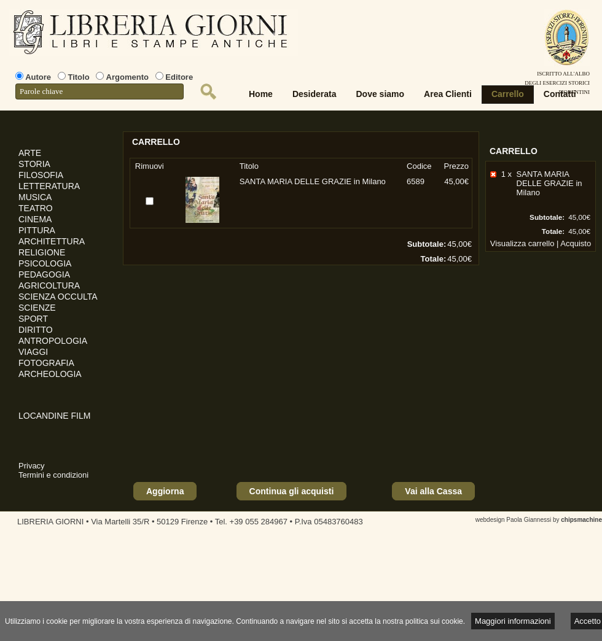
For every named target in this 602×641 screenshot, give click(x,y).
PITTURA (36, 230)
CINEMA (35, 219)
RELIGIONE (41, 252)
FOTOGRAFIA (46, 363)
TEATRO (35, 208)
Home (261, 94)
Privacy (31, 465)
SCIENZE (37, 308)
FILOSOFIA (40, 175)
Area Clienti (448, 94)
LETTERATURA (49, 186)
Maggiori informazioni (513, 621)
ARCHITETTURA (51, 241)
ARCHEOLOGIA (50, 374)
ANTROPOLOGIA (52, 341)
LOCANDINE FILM (54, 416)
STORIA (34, 164)
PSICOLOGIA (44, 263)
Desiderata (314, 94)
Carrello (507, 94)
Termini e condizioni (53, 475)
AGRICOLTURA (49, 285)
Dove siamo (380, 94)
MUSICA (35, 197)
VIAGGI (33, 352)
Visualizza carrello (522, 243)
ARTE (29, 153)
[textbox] (99, 91)
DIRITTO (35, 330)
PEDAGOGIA (44, 274)
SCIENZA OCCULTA (58, 296)
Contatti (560, 94)
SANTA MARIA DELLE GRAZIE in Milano (549, 183)
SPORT (33, 319)
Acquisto (575, 243)
